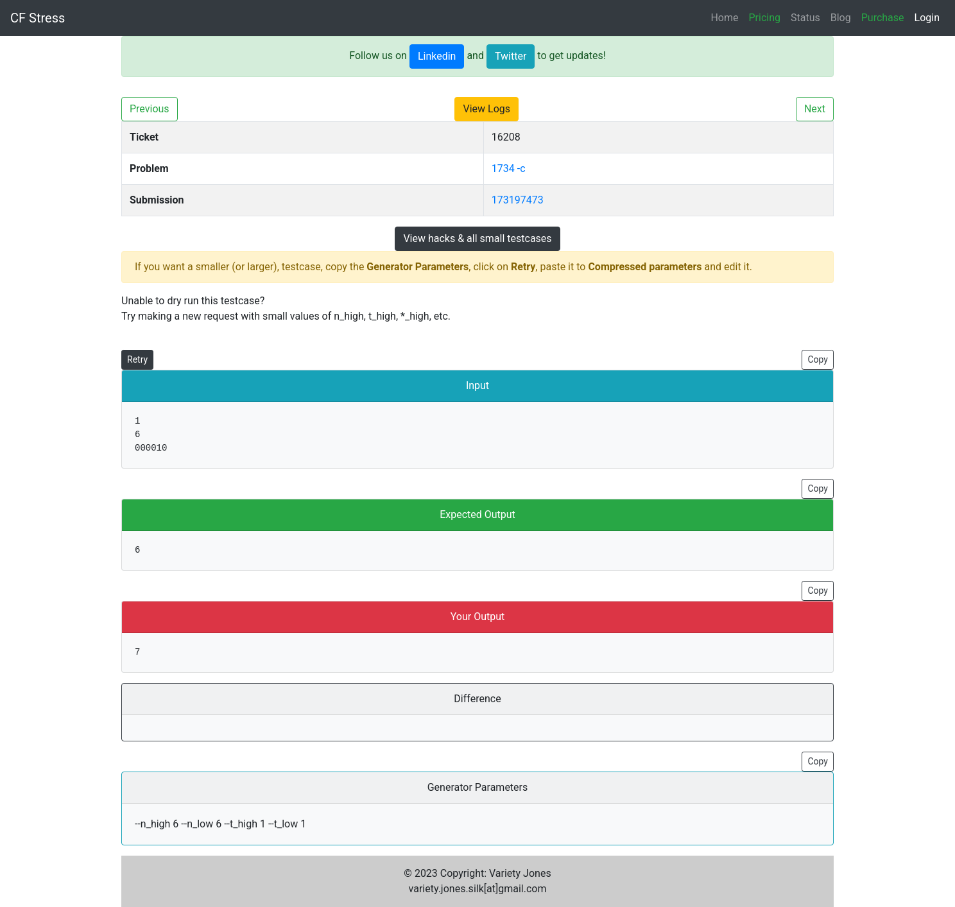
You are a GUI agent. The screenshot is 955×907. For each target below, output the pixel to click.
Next (814, 109)
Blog (840, 18)
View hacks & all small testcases (477, 238)
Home (724, 18)
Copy (817, 359)
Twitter (510, 56)
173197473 (518, 200)
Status (805, 18)
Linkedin (437, 56)
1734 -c (509, 168)
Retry (137, 359)
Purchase (882, 18)
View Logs (486, 109)
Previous (149, 109)
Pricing (765, 18)
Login (927, 18)
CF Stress (37, 18)
